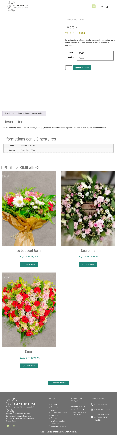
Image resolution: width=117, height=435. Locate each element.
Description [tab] (9, 113)
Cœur (29, 351)
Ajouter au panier (82, 67)
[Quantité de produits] (68, 67)
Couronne (88, 250)
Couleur (71, 57)
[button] (94, 6)
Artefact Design (70, 432)
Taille (71, 52)
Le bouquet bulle (28, 250)
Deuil (74, 20)
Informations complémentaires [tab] (30, 113)
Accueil (68, 20)
